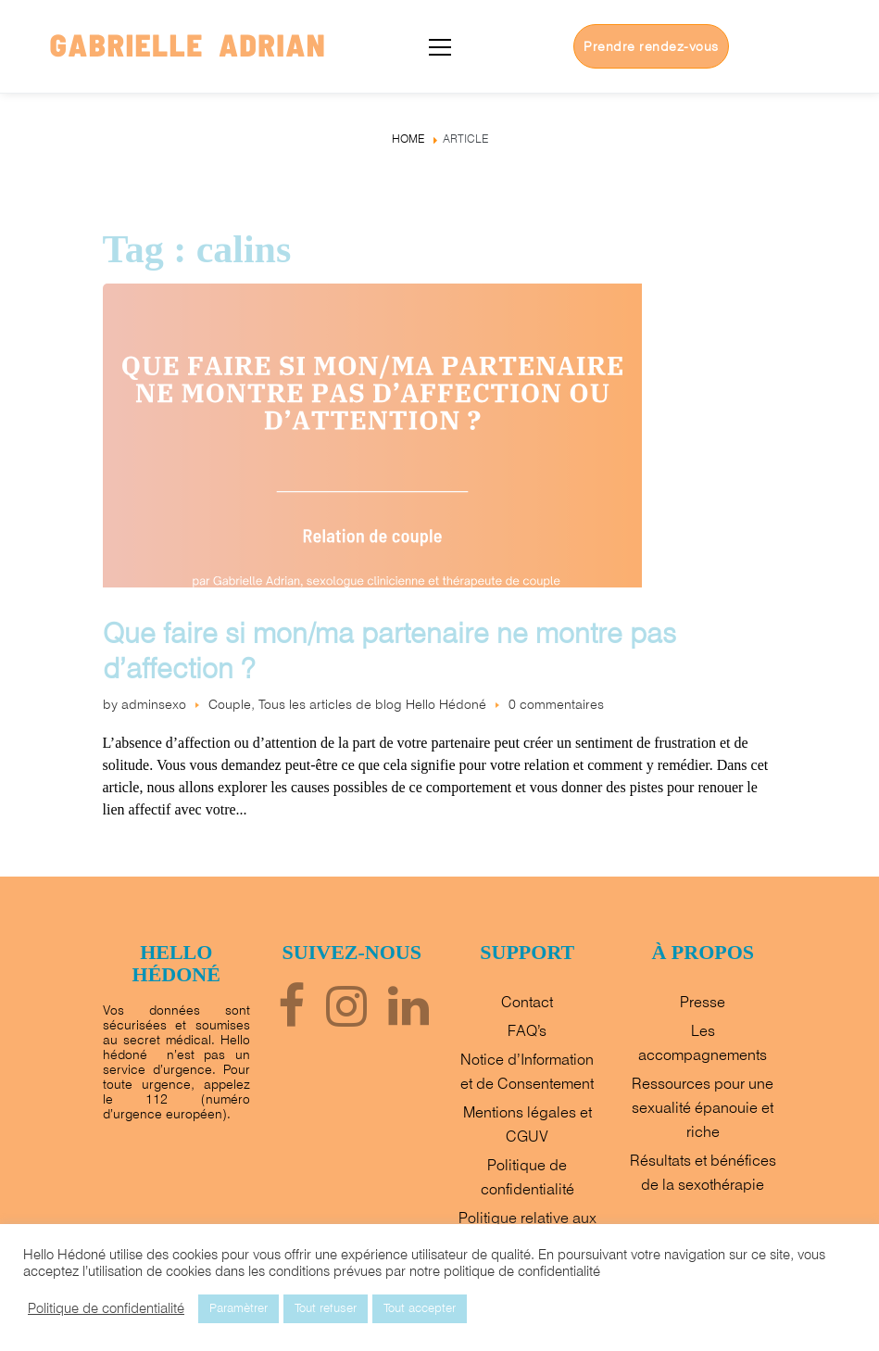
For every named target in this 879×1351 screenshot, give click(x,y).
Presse (702, 1003)
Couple (229, 706)
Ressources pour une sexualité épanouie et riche (702, 1109)
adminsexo (153, 706)
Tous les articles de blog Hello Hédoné (372, 706)
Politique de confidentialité (106, 1309)
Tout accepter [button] (419, 1309)
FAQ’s (527, 1032)
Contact (527, 1003)
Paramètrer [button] (238, 1309)
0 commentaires (556, 706)
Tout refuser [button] (326, 1309)
